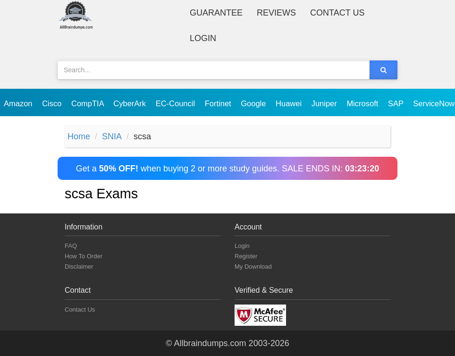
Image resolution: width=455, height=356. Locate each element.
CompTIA (88, 103)
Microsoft (363, 103)
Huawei (290, 103)
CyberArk (130, 103)
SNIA (112, 136)
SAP (396, 103)
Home (78, 136)
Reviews (276, 12)
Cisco (53, 103)
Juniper (325, 103)
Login (203, 38)
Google (254, 103)
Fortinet (219, 103)
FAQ (71, 245)
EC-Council (176, 103)
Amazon (19, 103)
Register (246, 256)
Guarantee (216, 12)
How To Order (83, 256)
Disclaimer (79, 266)
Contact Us (337, 12)
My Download (253, 266)
